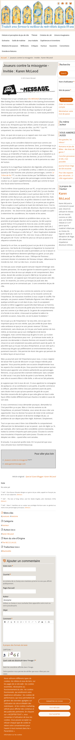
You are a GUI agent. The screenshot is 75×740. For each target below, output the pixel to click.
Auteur (5, 596)
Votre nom (7, 566)
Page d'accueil (9, 588)
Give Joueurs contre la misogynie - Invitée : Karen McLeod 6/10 (11, 485)
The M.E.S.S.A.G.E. (9, 542)
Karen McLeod (8, 534)
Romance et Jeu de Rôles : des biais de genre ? (66, 149)
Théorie (34, 35)
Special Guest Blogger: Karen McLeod (41, 476)
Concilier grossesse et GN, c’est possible (67, 159)
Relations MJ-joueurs (10, 46)
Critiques (34, 46)
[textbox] (28, 633)
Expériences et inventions (50, 41)
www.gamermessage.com (15, 464)
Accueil (4, 57)
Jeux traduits (33, 41)
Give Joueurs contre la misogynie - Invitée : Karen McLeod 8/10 (14, 485)
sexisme (14, 516)
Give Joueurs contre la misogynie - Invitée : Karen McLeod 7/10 (12, 485)
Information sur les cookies (13, 735)
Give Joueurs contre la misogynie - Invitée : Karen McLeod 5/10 (9, 485)
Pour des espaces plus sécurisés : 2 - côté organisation (66, 175)
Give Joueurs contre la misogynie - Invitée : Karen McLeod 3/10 (6, 485)
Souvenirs (53, 46)
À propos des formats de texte (15, 645)
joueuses (5, 516)
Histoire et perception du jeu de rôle (15, 35)
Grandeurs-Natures (9, 51)
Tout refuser (54, 708)
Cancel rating (1, 485)
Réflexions (25, 46)
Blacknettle (6, 551)
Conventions (64, 46)
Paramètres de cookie (54, 701)
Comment (7, 619)
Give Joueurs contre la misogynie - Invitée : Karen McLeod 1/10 (3, 485)
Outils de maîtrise (18, 41)
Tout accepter (54, 714)
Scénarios (5, 41)
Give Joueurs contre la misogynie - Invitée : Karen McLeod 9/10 (15, 485)
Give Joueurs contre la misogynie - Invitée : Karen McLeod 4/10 (8, 485)
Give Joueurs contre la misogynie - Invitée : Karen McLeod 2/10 (5, 485)
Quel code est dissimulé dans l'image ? (19, 660)
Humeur (44, 46)
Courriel (6, 574)
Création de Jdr (46, 35)
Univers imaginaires (61, 35)
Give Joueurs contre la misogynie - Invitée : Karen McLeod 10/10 (17, 485)
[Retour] (19, 494)
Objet (5, 610)
